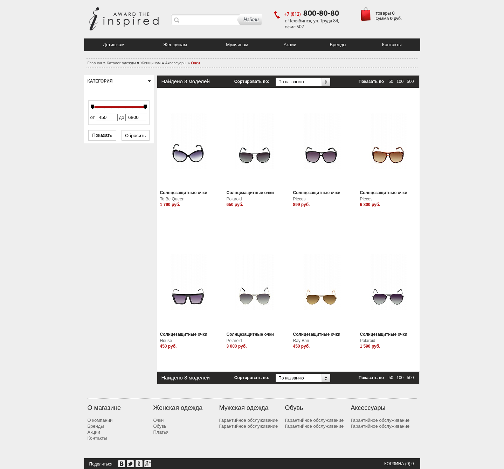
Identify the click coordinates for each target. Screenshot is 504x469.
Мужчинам (237, 44)
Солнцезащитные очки (183, 192)
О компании (100, 420)
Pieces (299, 199)
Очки (158, 420)
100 (399, 81)
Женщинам (175, 44)
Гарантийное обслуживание (248, 420)
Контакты (392, 44)
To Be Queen (172, 199)
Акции (290, 44)
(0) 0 (409, 463)
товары (383, 13)
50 (390, 81)
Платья (161, 432)
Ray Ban (301, 340)
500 (410, 81)
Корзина (394, 463)
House (166, 340)
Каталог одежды (121, 63)
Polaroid (234, 199)
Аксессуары (175, 63)
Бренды (338, 44)
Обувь (159, 426)
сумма (382, 18)
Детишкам (113, 44)
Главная (95, 63)
